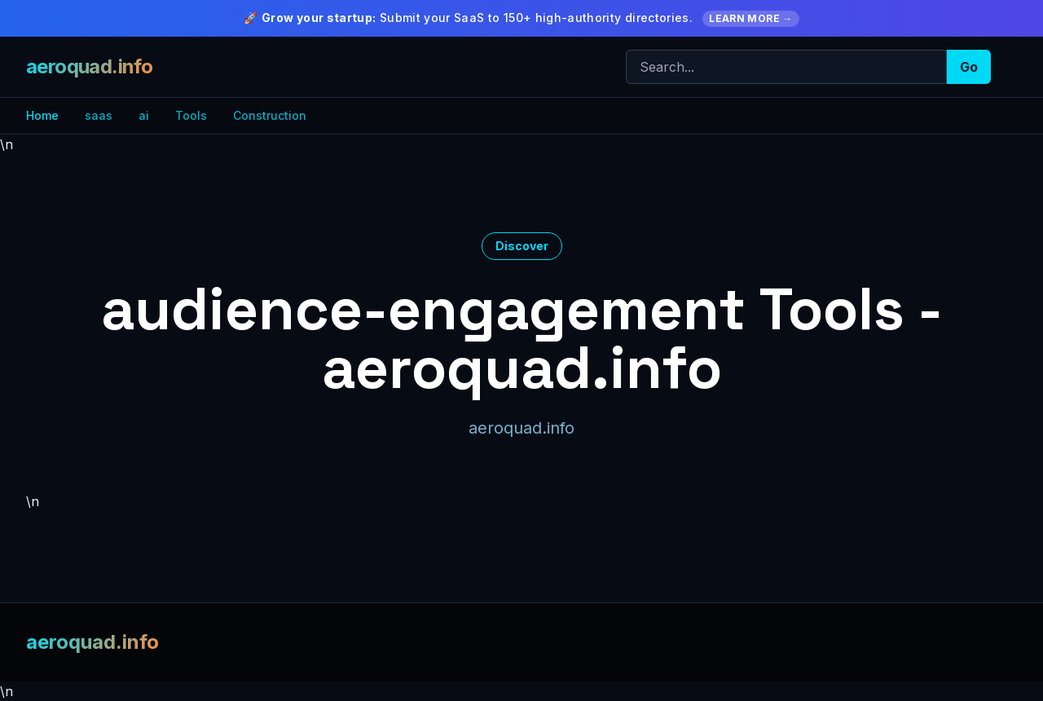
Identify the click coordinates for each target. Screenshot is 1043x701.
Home (42, 115)
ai (144, 115)
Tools (191, 115)
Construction (269, 115)
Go (969, 67)
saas (98, 115)
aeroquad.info (89, 66)
